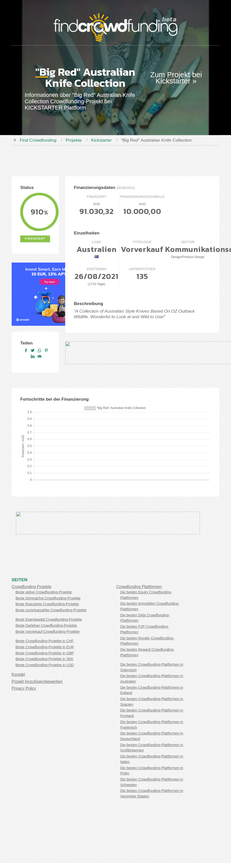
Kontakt (18, 674)
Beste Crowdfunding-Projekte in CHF (44, 641)
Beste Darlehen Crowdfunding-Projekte (46, 625)
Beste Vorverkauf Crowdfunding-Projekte (47, 632)
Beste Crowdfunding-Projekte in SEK (44, 659)
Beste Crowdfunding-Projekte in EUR (44, 647)
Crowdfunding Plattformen (139, 587)
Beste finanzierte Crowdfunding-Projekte (47, 604)
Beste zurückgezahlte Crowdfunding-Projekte (50, 610)
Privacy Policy (24, 688)
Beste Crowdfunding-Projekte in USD (44, 665)
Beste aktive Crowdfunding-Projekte (43, 592)
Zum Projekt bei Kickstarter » (176, 78)
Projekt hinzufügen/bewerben (37, 681)
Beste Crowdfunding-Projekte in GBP (44, 653)
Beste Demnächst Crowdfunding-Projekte (47, 598)
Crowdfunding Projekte (32, 587)
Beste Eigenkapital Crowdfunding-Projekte (48, 619)
